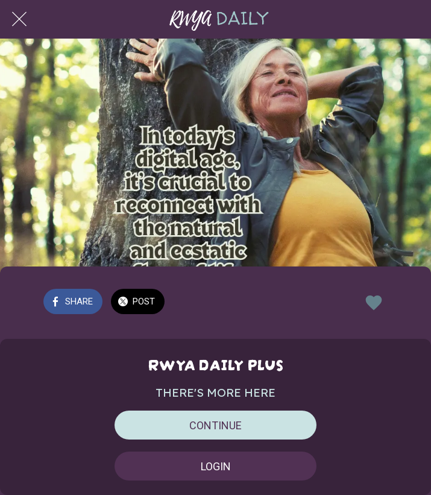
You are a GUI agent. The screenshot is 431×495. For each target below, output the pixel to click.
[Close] (19, 19)
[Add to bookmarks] (373, 302)
